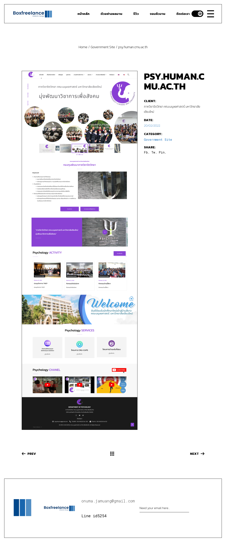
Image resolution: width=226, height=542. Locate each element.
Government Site (158, 139)
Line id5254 (94, 516)
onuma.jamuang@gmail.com (108, 500)
